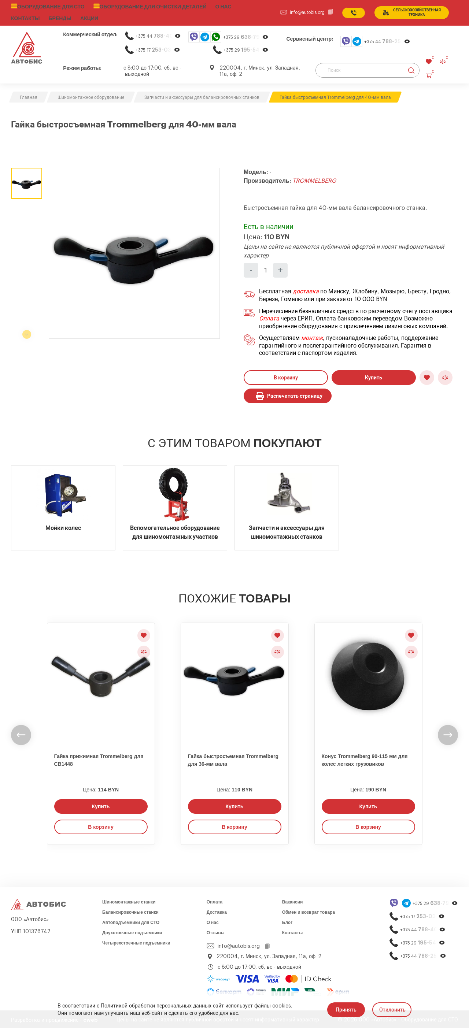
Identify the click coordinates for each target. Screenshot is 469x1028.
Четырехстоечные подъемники (136, 941)
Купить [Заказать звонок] (101, 805)
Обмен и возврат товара (308, 910)
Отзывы (216, 931)
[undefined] (21, 733)
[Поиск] (367, 68)
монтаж (312, 336)
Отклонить (392, 1010)
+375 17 (158, 48)
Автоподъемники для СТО (130, 920)
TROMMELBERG (314, 179)
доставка (306, 290)
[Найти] (411, 68)
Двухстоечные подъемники (132, 931)
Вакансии (292, 900)
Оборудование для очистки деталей (143, 6)
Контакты (292, 931)
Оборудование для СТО (48, 6)
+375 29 (246, 35)
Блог (287, 920)
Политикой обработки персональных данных (156, 1006)
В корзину (286, 375)
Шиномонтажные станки (128, 900)
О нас (209, 6)
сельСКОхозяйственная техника (410, 12)
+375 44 (158, 34)
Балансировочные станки (130, 910)
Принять (346, 1010)
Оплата (269, 317)
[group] (134, 251)
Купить (373, 375)
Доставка (217, 910)
